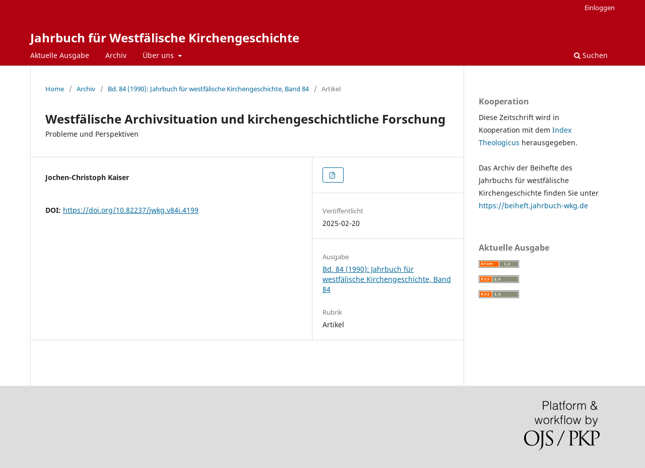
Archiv (115, 55)
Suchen (591, 55)
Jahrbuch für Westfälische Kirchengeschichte (164, 37)
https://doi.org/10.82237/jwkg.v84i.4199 (131, 210)
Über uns (159, 55)
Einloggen (600, 7)
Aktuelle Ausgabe (59, 55)
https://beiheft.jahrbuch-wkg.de (533, 205)
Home (54, 88)
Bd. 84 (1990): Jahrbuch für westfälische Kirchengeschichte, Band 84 (208, 88)
